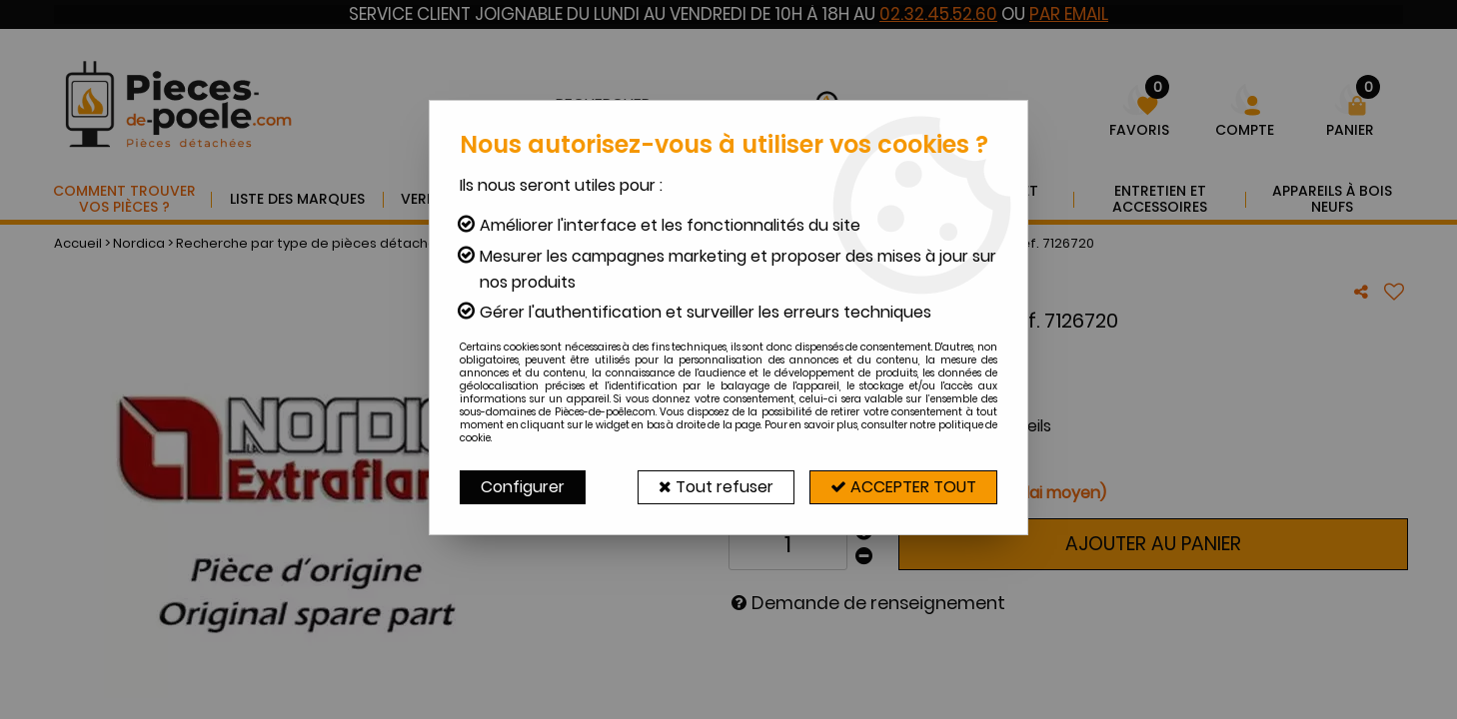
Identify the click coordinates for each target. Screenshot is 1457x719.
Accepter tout (903, 486)
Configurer (523, 486)
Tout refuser (716, 486)
